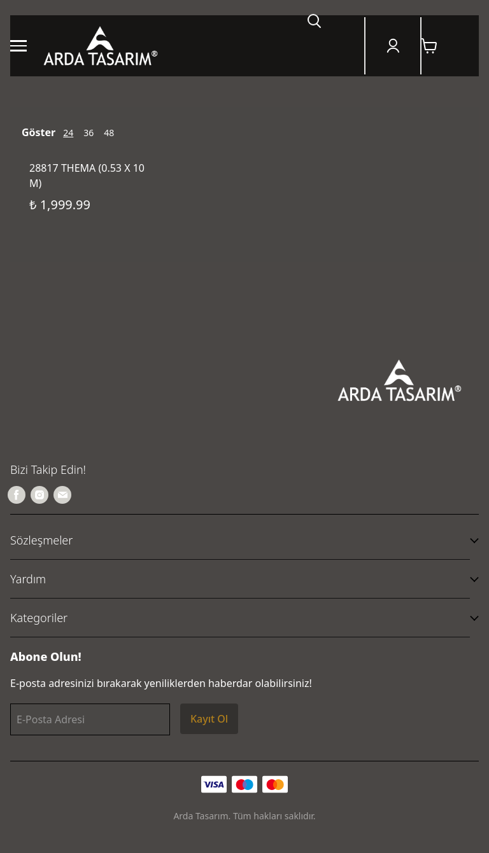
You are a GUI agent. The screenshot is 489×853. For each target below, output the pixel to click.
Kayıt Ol (209, 719)
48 (109, 133)
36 (88, 133)
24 (68, 133)
